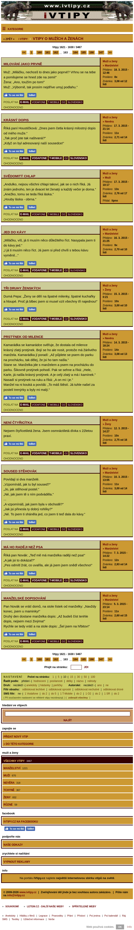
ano (99, 685)
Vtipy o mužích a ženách (58, 39)
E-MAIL (24, 102)
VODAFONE (39, 102)
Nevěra (12, 782)
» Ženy (107, 289)
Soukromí (12, 906)
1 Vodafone (31, 693)
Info (129, 926)
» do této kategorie (19, 744)
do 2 (44, 693)
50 (85, 676)
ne (107, 685)
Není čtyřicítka (18, 422)
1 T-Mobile (66, 693)
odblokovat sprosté (60, 689)
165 (83, 52)
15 (71, 676)
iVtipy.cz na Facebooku (21, 821)
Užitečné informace (33, 919)
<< (24, 52)
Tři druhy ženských (22, 288)
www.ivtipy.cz (27, 892)
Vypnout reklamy (17, 861)
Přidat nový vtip (16, 736)
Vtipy (23, 39)
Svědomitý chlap (19, 176)
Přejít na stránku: (56, 667)
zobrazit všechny (78, 697)
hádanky (45, 685)
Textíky (15, 919)
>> (110, 52)
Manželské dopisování (25, 598)
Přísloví (81, 915)
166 (91, 52)
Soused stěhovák (20, 471)
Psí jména (94, 915)
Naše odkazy (13, 844)
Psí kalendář (111, 915)
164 (75, 52)
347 (101, 52)
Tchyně (12, 790)
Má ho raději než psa (23, 547)
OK (120, 927)
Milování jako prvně (23, 64)
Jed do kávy (15, 232)
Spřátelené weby (84, 906)
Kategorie (15, 29)
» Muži (107, 177)
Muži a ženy (110, 61)
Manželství (16, 768)
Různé (10, 804)
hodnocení (40, 681)
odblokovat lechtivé (33, 689)
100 (93, 676)
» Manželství (110, 65)
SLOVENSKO (74, 102)
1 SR (107, 693)
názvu (80, 681)
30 (78, 676)
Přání (70, 915)
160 (39, 52)
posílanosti (56, 681)
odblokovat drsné (113, 689)
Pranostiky (57, 915)
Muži (10, 775)
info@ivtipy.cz (16, 895)
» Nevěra (108, 121)
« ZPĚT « (9, 39)
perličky (57, 685)
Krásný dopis (16, 120)
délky (69, 681)
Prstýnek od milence (23, 337)
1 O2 (88, 693)
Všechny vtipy (18, 760)
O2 (63, 102)
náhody (91, 681)
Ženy (10, 797)
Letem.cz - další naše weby (45, 906)
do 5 (53, 693)
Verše (51, 919)
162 (56, 52)
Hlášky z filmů (27, 915)
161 (47, 52)
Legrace (43, 915)
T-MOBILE (53, 102)
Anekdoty (10, 915)
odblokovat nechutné (87, 689)
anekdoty (31, 685)
